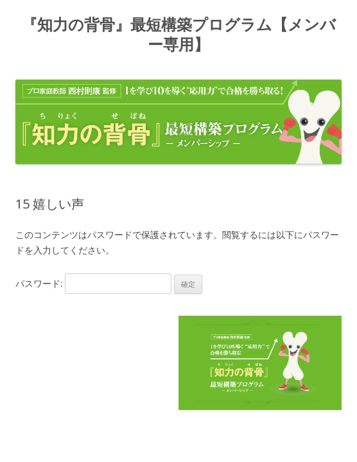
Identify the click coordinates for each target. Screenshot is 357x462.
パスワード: (93, 283)
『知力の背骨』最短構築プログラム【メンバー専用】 (179, 35)
